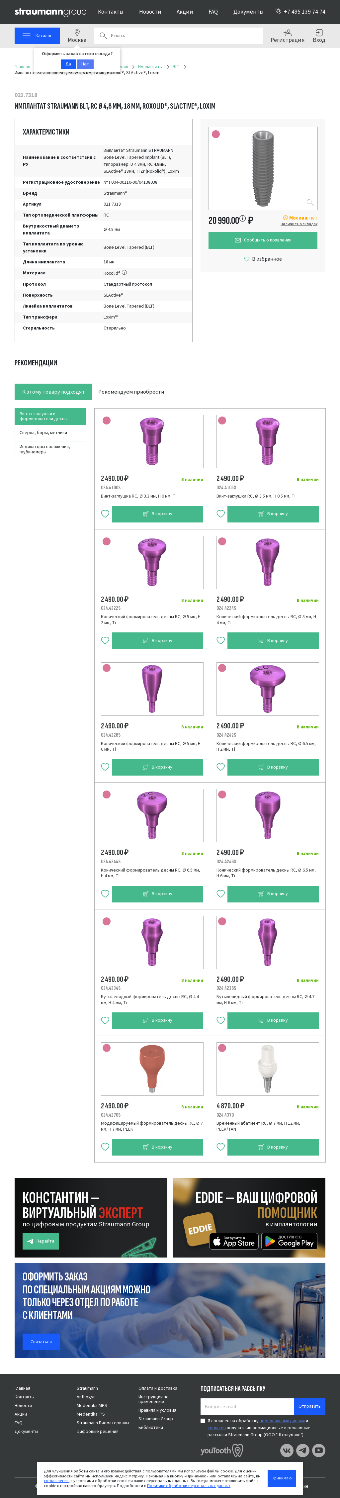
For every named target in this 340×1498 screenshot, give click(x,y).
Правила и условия (157, 1410)
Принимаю (282, 1478)
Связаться (41, 1342)
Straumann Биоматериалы (103, 1423)
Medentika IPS (91, 1414)
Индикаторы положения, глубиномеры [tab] (45, 449)
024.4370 (225, 1115)
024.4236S (226, 988)
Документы (248, 12)
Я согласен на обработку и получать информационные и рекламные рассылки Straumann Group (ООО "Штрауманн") (259, 1428)
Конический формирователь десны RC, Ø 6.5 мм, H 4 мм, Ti (150, 873)
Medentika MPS (92, 1405)
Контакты (111, 12)
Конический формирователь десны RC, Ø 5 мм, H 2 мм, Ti (151, 619)
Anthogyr (86, 1397)
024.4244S (111, 861)
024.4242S (226, 735)
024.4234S (111, 988)
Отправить (309, 1406)
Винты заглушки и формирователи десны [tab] (43, 416)
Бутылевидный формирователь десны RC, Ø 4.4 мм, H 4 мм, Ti (150, 999)
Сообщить (263, 240)
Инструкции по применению (153, 1399)
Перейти (40, 1241)
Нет (85, 64)
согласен (217, 1428)
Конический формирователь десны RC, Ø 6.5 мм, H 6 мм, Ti (266, 873)
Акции (185, 12)
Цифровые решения (98, 1431)
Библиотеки (150, 1427)
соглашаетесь (56, 1481)
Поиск (103, 36)
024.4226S (111, 735)
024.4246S (226, 861)
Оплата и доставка (157, 1388)
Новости (150, 12)
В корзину (157, 514)
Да (68, 64)
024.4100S (111, 487)
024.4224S (226, 608)
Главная (22, 1388)
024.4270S (111, 1115)
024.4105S (226, 487)
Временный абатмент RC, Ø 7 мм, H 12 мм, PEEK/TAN (258, 1126)
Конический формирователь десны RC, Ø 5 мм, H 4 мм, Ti (266, 619)
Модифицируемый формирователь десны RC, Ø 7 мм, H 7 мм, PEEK (152, 1126)
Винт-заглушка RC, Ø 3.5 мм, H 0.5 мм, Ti (256, 496)
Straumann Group (155, 1419)
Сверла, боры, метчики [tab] (43, 432)
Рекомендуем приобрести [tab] (131, 392)
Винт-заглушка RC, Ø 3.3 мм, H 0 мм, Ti (139, 496)
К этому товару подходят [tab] (53, 392)
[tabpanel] (170, 781)
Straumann (87, 1388)
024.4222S (111, 608)
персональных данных (282, 1421)
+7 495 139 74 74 (300, 12)
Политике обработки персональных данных (188, 1486)
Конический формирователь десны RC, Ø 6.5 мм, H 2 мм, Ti (266, 746)
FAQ (213, 12)
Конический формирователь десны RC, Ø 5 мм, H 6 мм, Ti (151, 746)
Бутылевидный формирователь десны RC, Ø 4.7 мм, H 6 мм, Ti (265, 999)
